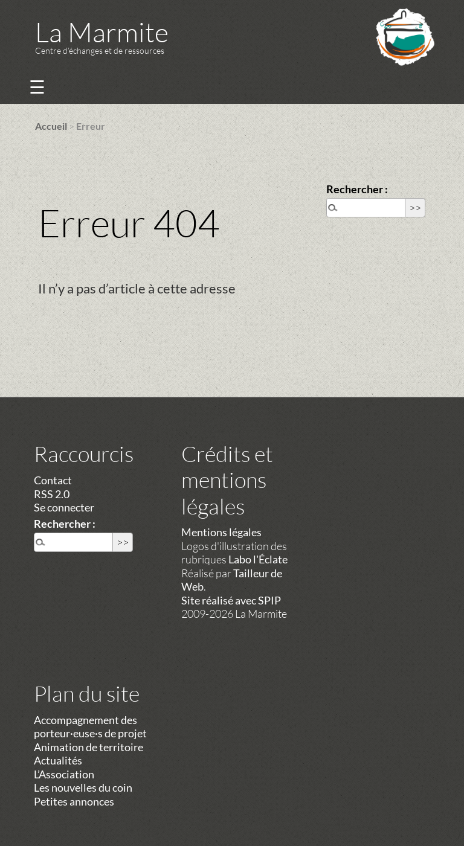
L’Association (64, 774)
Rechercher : (357, 189)
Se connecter (64, 507)
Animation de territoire (88, 747)
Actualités (58, 760)
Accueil (51, 126)
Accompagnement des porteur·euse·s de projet (90, 726)
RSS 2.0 (51, 494)
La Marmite (102, 31)
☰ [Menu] (37, 86)
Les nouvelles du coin (83, 787)
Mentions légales (221, 532)
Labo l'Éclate (258, 559)
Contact (53, 480)
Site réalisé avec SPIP (231, 600)
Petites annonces (74, 801)
